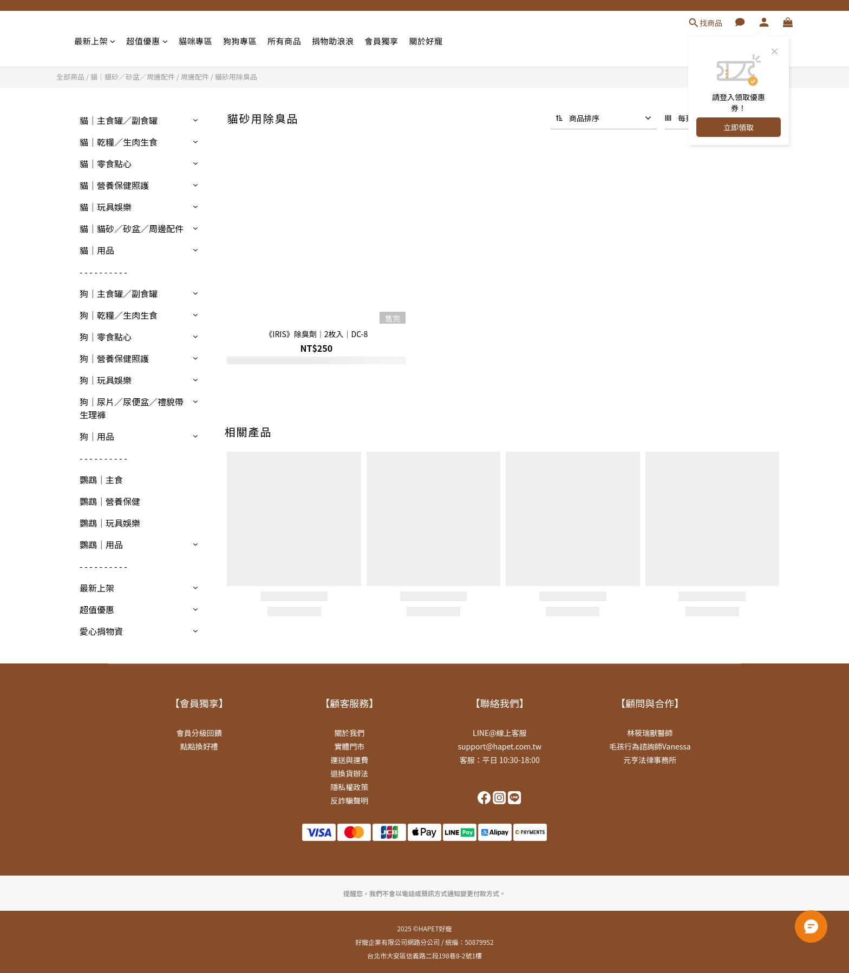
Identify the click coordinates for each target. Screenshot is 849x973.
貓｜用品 (97, 250)
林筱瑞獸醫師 (649, 732)
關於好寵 (426, 41)
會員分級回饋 (199, 732)
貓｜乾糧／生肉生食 (119, 141)
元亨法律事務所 (649, 759)
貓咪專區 (195, 41)
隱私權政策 (349, 786)
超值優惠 (147, 41)
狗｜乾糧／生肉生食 (119, 314)
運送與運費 (349, 759)
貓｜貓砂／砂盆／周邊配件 (132, 76)
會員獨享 (382, 41)
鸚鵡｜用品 (101, 544)
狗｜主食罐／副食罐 (119, 293)
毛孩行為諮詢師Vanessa (650, 746)
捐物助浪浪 (333, 41)
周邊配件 (195, 76)
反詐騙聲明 (349, 800)
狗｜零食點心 (106, 336)
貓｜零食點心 (106, 163)
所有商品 (284, 41)
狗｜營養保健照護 (114, 358)
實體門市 (349, 746)
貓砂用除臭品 (236, 76)
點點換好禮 (199, 746)
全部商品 (70, 76)
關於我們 (349, 732)
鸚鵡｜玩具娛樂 (110, 522)
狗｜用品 (97, 436)
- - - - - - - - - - (103, 271)
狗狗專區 (240, 41)
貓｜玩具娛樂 (106, 206)
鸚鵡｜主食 (101, 479)
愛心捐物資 (101, 630)
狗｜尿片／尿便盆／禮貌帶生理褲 (132, 408)
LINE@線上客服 (499, 732)
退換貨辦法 (349, 773)
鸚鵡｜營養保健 (110, 501)
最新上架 (95, 41)
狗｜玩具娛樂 (106, 379)
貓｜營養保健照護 (114, 185)
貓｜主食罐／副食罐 (119, 120)
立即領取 (738, 127)
